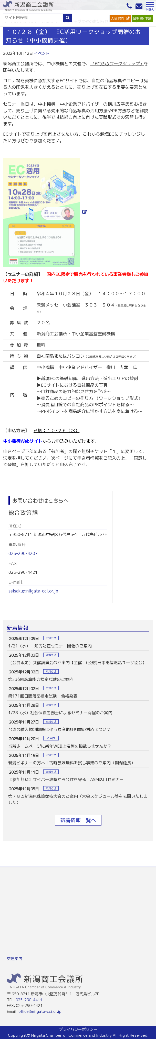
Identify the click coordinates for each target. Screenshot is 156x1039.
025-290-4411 (29, 1000)
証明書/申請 (142, 18)
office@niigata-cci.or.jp (39, 1011)
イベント (41, 53)
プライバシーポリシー (78, 1029)
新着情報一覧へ (78, 820)
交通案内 (14, 958)
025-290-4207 (23, 553)
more (78, 642)
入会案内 (117, 18)
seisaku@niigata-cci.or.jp (33, 591)
